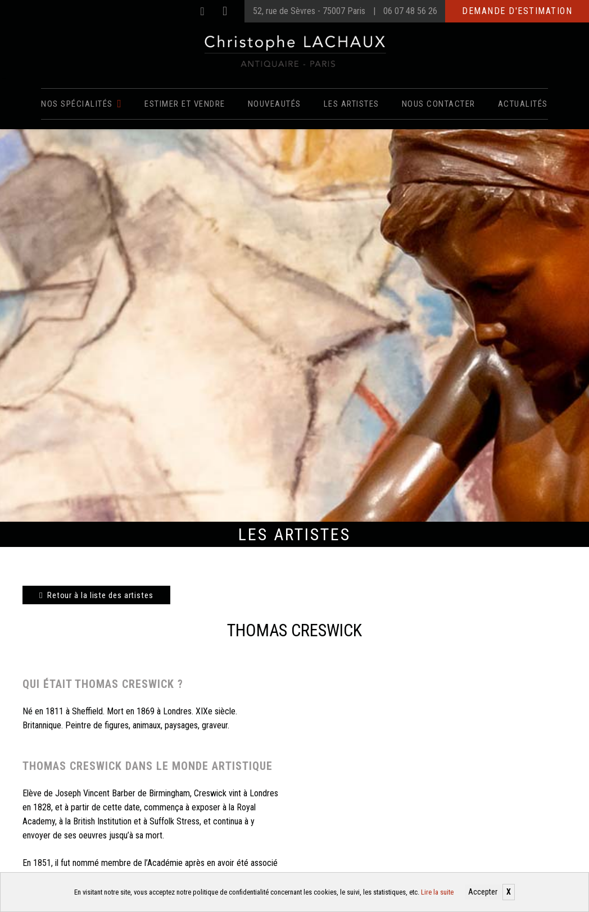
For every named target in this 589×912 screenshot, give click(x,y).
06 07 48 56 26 (410, 11)
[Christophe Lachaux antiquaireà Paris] (294, 50)
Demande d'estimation (517, 11)
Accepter (482, 891)
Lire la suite (437, 892)
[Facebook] (202, 11)
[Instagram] (225, 11)
